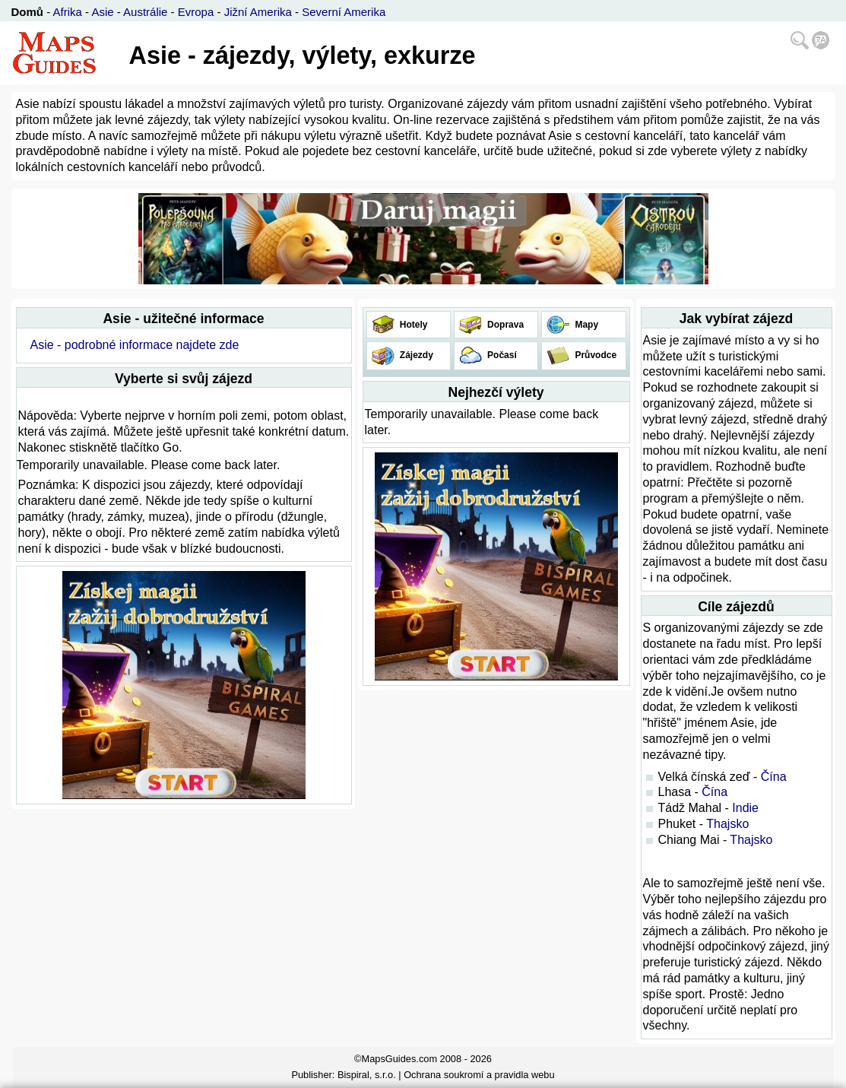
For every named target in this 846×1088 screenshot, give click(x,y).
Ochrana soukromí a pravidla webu (479, 1074)
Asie (102, 11)
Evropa (196, 11)
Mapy (585, 324)
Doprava (504, 324)
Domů (27, 11)
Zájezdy (415, 355)
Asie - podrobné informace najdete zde (134, 344)
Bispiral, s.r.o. (366, 1074)
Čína (774, 776)
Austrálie (145, 11)
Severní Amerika (343, 11)
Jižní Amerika (258, 11)
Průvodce (594, 355)
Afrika (67, 11)
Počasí (501, 355)
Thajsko (727, 823)
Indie (745, 807)
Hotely (413, 324)
